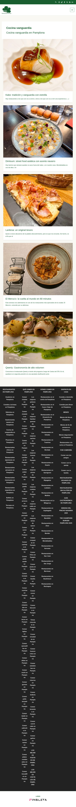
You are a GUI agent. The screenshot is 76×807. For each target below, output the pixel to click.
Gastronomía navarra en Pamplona (10, 422)
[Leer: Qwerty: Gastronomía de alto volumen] (38, 338)
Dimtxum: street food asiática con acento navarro (30, 161)
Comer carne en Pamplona (24, 532)
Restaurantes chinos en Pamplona (10, 450)
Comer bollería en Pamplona (32, 697)
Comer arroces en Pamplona (24, 503)
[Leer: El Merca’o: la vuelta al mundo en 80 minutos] (38, 269)
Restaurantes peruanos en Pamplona (10, 470)
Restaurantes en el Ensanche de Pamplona (47, 417)
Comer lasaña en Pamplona (32, 581)
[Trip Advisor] (72, 2)
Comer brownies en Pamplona (33, 712)
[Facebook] (64, 2)
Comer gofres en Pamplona (32, 741)
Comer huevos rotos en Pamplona (33, 654)
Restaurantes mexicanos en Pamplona (10, 480)
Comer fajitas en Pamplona (24, 634)
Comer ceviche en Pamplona (24, 593)
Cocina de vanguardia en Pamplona (10, 432)
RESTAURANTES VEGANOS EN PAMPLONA (66, 480)
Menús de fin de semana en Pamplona (66, 427)
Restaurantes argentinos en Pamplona (10, 490)
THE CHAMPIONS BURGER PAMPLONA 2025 (66, 520)
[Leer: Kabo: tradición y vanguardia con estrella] (38, 65)
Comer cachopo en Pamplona (24, 547)
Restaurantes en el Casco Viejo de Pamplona (47, 407)
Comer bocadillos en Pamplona (24, 776)
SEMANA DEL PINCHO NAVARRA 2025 (66, 510)
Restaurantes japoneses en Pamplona (10, 460)
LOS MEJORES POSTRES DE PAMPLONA (32, 757)
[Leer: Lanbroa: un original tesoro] (38, 200)
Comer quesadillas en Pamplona (24, 648)
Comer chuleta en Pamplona (24, 402)
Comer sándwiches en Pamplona (33, 668)
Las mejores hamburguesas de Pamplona (33, 421)
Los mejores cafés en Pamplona (33, 506)
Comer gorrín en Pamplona (24, 445)
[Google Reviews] (70, 2)
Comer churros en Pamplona (32, 683)
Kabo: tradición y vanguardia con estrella (26, 95)
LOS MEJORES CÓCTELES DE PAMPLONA (32, 777)
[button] (56, 2)
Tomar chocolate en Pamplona (33, 625)
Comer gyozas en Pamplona (24, 687)
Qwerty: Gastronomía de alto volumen (25, 367)
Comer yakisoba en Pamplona (24, 730)
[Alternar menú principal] (72, 10)
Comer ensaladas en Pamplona (32, 639)
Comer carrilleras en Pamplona (24, 460)
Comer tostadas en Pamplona (24, 578)
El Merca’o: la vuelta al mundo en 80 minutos (28, 298)
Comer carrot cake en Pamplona (32, 726)
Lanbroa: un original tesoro (19, 230)
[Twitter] (67, 2)
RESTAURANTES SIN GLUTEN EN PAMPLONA (66, 490)
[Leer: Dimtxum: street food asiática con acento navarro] (38, 131)
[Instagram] (59, 2)
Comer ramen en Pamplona (24, 745)
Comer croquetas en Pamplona (32, 543)
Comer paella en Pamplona (24, 489)
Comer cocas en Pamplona (32, 596)
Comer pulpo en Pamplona (24, 474)
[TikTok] (62, 2)
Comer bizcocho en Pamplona (32, 610)
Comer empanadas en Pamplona (24, 607)
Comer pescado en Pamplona (24, 518)
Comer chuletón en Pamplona (24, 416)
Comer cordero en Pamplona (24, 431)
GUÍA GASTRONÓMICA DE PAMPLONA (66, 500)
